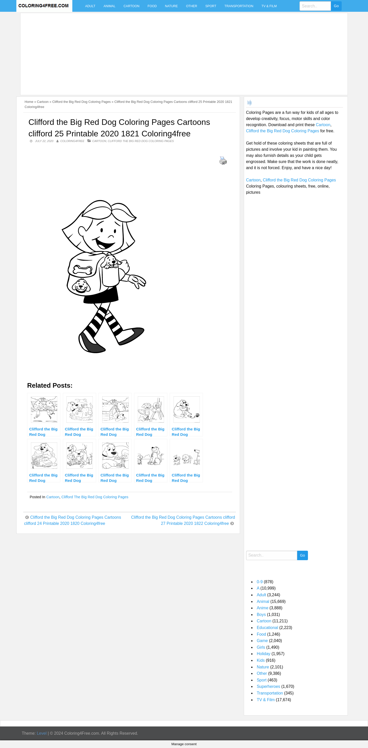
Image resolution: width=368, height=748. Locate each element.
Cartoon (132, 6)
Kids (261, 660)
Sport (210, 6)
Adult (90, 6)
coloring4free (72, 141)
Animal (109, 6)
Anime (262, 608)
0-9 (260, 582)
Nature (171, 6)
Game (262, 640)
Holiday (263, 654)
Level (42, 733)
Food (152, 6)
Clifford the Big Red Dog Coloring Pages (81, 102)
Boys (261, 614)
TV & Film (269, 6)
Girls (261, 647)
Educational (267, 627)
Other (191, 6)
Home (29, 102)
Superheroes (268, 686)
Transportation (238, 6)
